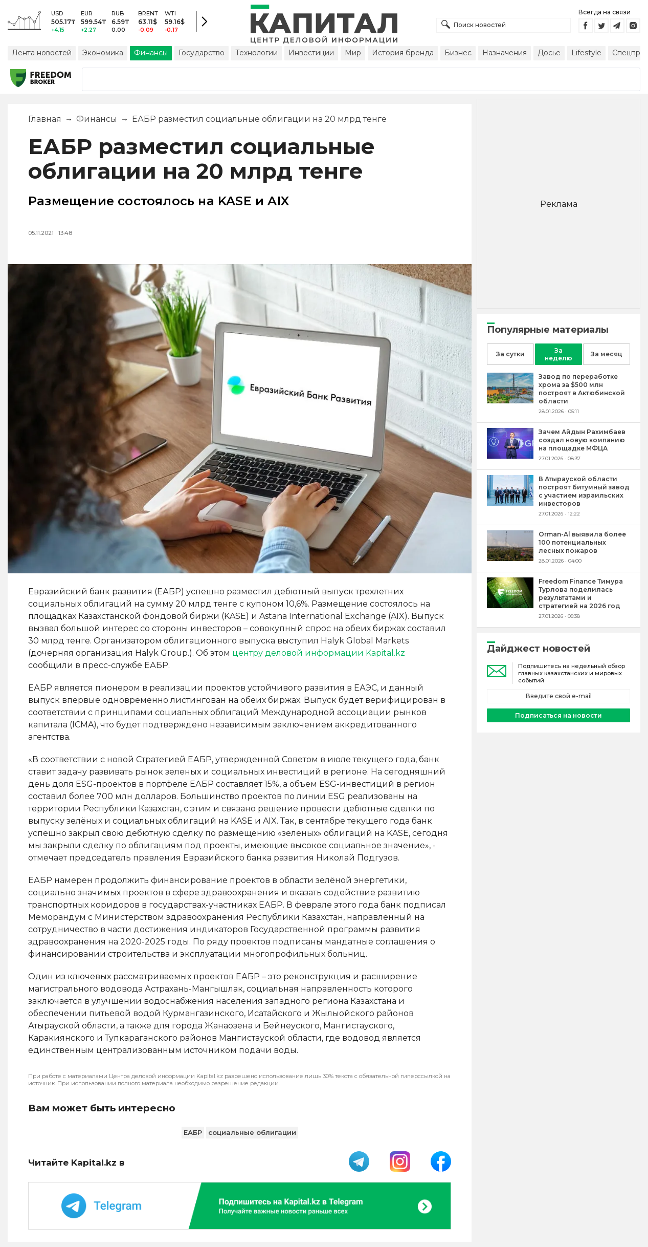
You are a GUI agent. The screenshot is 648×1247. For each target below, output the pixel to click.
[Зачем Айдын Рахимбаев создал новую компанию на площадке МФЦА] (510, 456)
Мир (353, 52)
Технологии (256, 52)
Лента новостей (42, 52)
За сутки (510, 354)
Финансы (151, 52)
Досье (549, 52)
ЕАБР (193, 1132)
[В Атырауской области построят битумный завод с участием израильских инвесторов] (510, 503)
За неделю (558, 354)
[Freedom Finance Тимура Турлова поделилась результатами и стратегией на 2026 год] (510, 605)
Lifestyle (586, 52)
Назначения (504, 52)
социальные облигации (252, 1132)
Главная (44, 119)
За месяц (606, 354)
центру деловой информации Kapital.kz (318, 653)
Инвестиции (311, 52)
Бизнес (458, 52)
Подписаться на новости (558, 715)
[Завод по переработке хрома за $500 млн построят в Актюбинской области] (510, 400)
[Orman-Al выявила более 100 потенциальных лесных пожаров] (510, 558)
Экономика (102, 52)
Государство (201, 52)
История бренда (403, 52)
